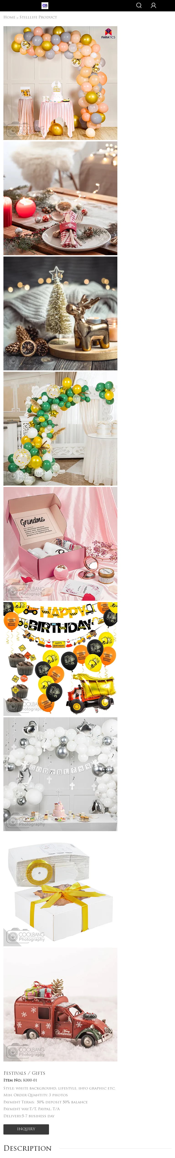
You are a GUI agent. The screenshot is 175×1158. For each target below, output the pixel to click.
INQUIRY (26, 1129)
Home (9, 17)
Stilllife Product (38, 17)
